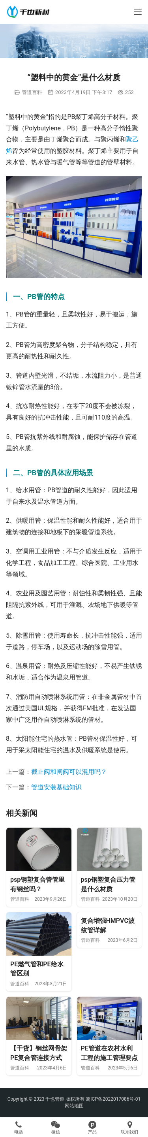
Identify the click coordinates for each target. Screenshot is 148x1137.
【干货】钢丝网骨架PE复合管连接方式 (38, 1053)
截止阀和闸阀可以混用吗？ (69, 772)
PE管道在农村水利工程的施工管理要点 (109, 1053)
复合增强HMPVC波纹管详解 (108, 925)
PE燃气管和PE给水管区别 (37, 968)
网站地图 (74, 1106)
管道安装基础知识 (56, 787)
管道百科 (32, 92)
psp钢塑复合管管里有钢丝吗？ (37, 884)
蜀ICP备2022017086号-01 (113, 1099)
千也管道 (54, 1099)
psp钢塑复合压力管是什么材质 (108, 884)
